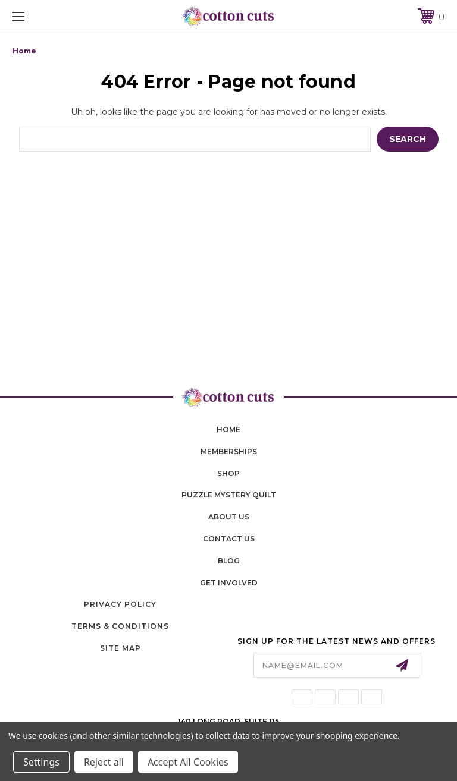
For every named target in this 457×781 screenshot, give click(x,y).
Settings (41, 762)
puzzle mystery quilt (228, 494)
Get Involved (229, 582)
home (228, 429)
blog (229, 560)
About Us (228, 516)
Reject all (104, 762)
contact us (229, 538)
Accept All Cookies (188, 762)
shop (228, 473)
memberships (229, 451)
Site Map (120, 648)
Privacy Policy (120, 604)
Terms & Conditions (120, 626)
